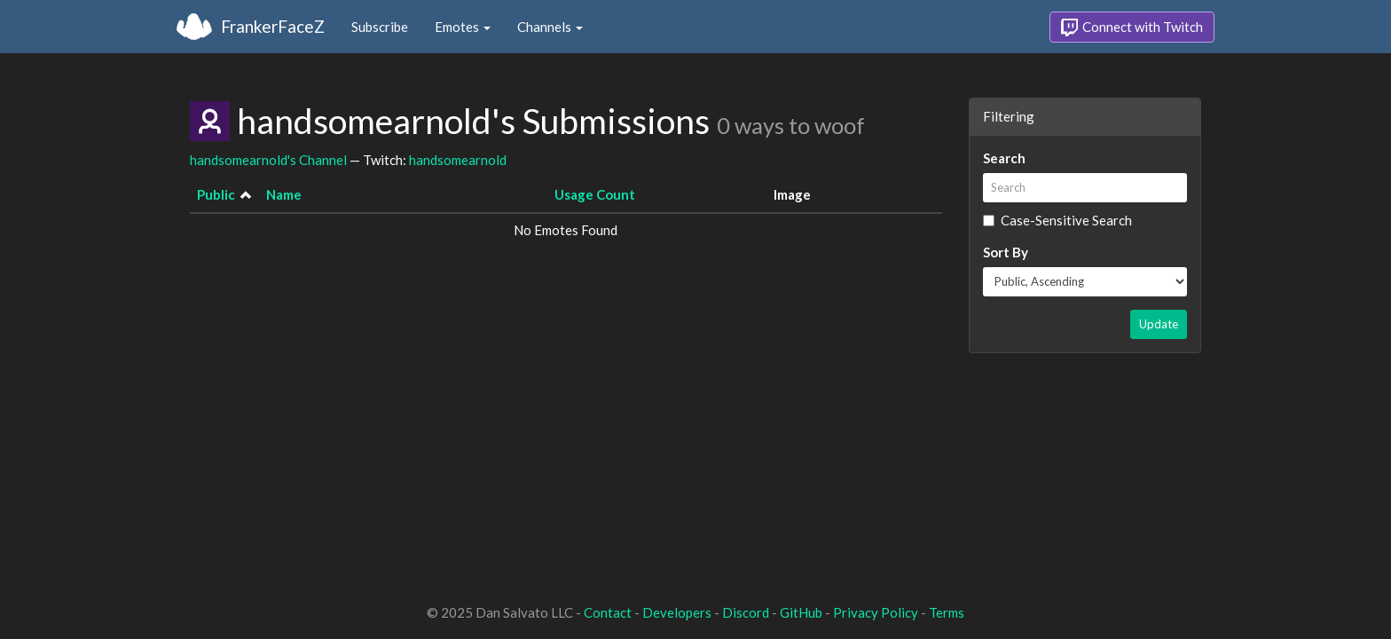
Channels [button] (550, 27)
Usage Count (594, 194)
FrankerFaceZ (273, 26)
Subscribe (379, 27)
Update (1158, 324)
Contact (608, 612)
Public (216, 194)
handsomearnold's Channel (268, 160)
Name (284, 194)
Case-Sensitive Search (1057, 220)
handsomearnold (458, 160)
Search (1004, 158)
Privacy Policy (875, 612)
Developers (676, 612)
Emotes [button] (463, 27)
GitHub (801, 612)
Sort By (1005, 252)
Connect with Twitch (1132, 27)
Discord (745, 612)
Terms (946, 612)
